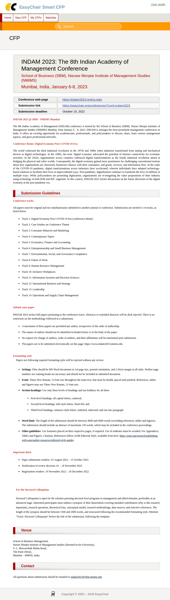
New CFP (21, 17)
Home (7, 17)
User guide (158, 4)
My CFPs (36, 17)
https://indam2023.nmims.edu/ (82, 99)
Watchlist (51, 17)
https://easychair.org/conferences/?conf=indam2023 (96, 105)
